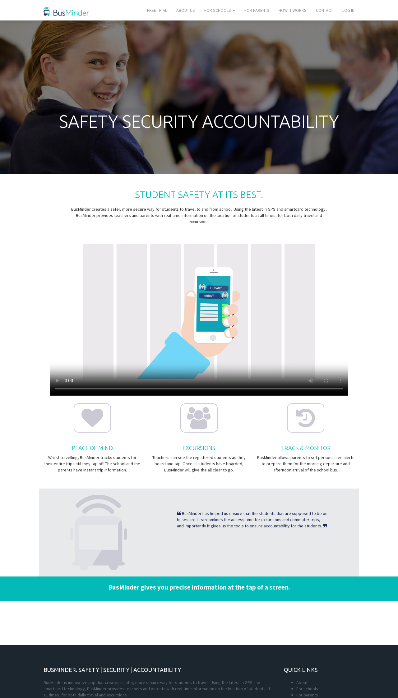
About (302, 682)
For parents (256, 10)
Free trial (157, 10)
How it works (293, 10)
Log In (348, 10)
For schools (219, 10)
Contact (324, 10)
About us (185, 10)
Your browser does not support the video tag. (199, 312)
